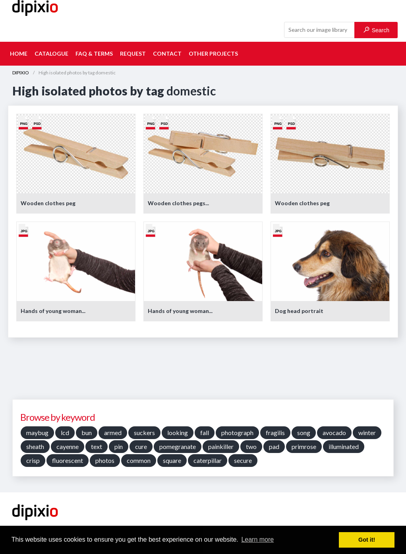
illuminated (344, 446)
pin (118, 446)
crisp (33, 460)
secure (243, 460)
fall (204, 432)
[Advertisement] (203, 371)
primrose (304, 446)
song (303, 432)
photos (104, 460)
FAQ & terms (94, 53)
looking (177, 432)
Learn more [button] (257, 539)
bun (86, 432)
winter (367, 432)
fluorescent (67, 460)
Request (133, 53)
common (139, 460)
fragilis (275, 432)
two (251, 446)
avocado (334, 432)
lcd (65, 432)
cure (141, 446)
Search (376, 30)
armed (113, 432)
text (96, 446)
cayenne (67, 446)
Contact (167, 53)
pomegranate (177, 446)
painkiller (221, 446)
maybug (37, 432)
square (172, 460)
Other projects (213, 53)
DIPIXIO (20, 73)
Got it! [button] (366, 540)
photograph (237, 432)
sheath (35, 446)
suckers (144, 432)
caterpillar (207, 460)
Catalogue (51, 53)
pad (274, 446)
